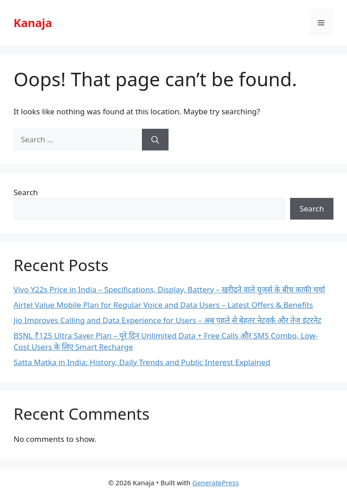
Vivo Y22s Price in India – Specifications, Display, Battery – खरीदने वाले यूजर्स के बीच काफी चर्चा (169, 289)
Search (26, 192)
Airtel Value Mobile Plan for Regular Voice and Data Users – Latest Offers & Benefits (163, 305)
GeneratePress (215, 482)
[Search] (155, 139)
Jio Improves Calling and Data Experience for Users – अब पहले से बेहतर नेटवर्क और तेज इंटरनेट (167, 320)
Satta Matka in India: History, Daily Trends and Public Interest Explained (142, 362)
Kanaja (33, 22)
